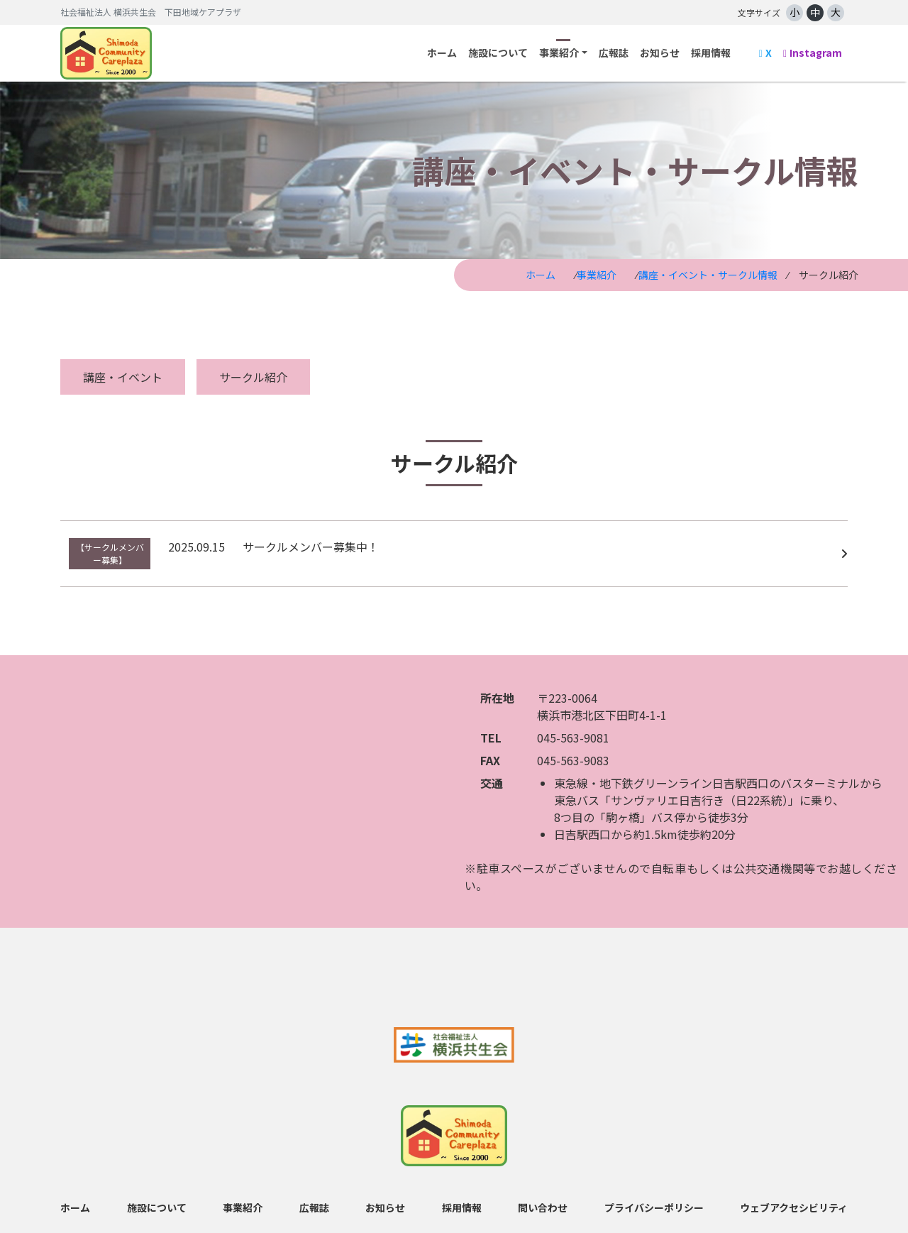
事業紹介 (596, 275)
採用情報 (711, 52)
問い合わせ (543, 1197)
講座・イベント (122, 376)
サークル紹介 (253, 376)
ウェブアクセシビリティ (794, 1197)
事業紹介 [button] (559, 52)
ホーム (442, 52)
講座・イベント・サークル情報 (707, 275)
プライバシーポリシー (654, 1197)
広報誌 (614, 52)
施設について (498, 52)
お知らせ (660, 52)
